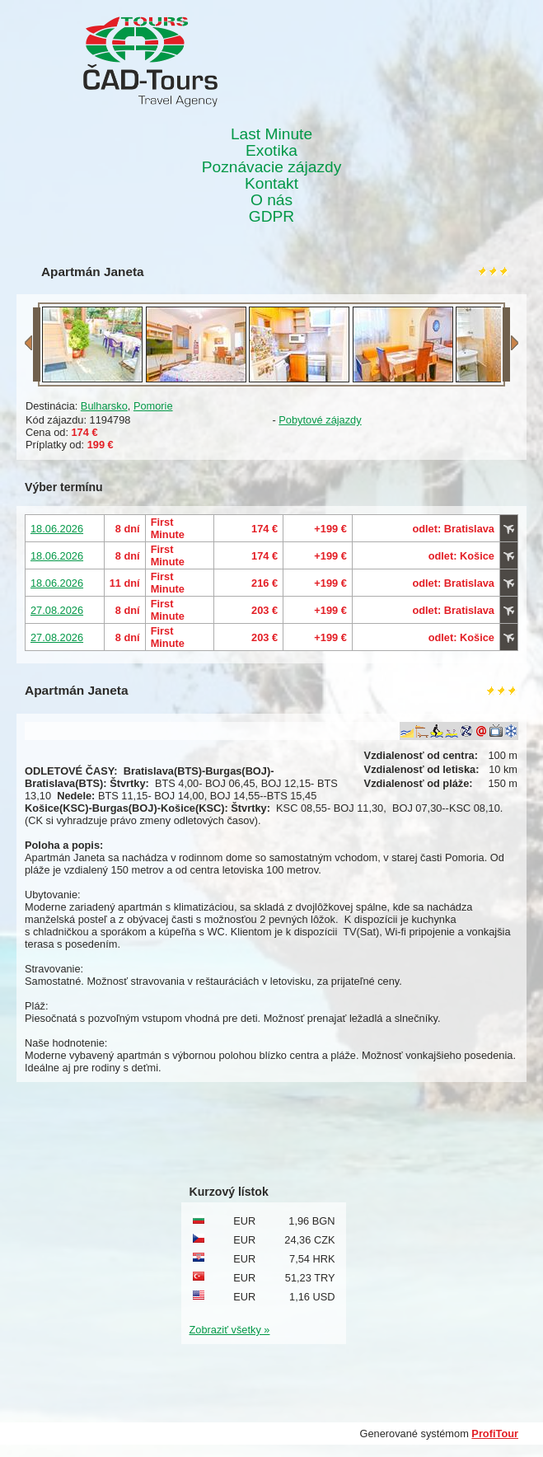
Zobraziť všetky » (230, 1329)
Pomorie (153, 406)
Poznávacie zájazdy (272, 167)
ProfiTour (494, 1433)
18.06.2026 (56, 528)
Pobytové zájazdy (320, 420)
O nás (271, 200)
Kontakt (271, 184)
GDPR (271, 216)
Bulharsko (104, 406)
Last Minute (271, 134)
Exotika (271, 151)
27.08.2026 (56, 610)
